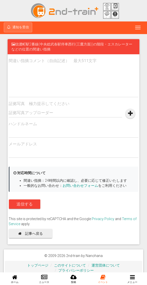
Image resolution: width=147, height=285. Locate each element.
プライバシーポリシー (76, 270)
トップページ (37, 265)
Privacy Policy (103, 219)
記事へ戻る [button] (32, 233)
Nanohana (94, 256)
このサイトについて (70, 265)
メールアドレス (23, 144)
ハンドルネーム (23, 123)
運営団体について (105, 265)
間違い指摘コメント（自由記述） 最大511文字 (53, 60)
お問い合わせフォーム (80, 186)
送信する (24, 204)
